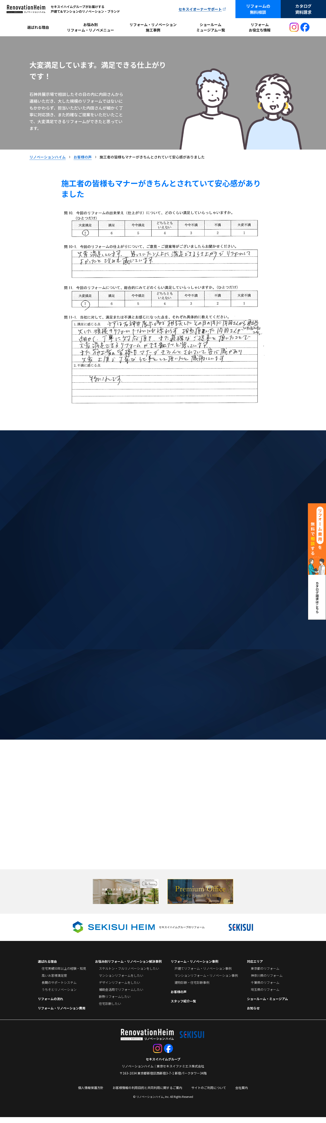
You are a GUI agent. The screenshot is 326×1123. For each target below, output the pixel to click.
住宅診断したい (110, 1009)
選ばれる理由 (38, 27)
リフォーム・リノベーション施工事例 (153, 27)
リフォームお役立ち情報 (260, 27)
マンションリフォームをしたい (121, 981)
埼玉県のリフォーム (265, 995)
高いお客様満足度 (54, 981)
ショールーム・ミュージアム (267, 1004)
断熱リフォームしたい (115, 1002)
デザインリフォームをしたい (119, 988)
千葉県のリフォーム (265, 988)
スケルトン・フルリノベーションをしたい (129, 974)
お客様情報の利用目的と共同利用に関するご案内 (147, 1093)
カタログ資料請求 (303, 9)
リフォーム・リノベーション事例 (194, 967)
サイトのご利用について (208, 1093)
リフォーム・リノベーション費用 (61, 1014)
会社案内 (241, 1093)
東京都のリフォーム (265, 974)
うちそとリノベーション (59, 995)
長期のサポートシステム (59, 988)
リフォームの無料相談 (258, 9)
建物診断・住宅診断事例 (192, 988)
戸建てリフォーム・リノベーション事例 (203, 974)
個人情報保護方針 (90, 1093)
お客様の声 (179, 997)
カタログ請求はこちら (317, 597)
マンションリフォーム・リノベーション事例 (206, 981)
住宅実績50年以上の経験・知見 (64, 974)
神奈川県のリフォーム (267, 981)
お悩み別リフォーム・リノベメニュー (90, 27)
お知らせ (253, 1014)
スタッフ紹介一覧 (183, 1007)
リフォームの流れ (50, 1004)
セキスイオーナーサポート (200, 9)
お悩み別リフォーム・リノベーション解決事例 (128, 967)
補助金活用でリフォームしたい (121, 995)
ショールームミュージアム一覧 (210, 27)
